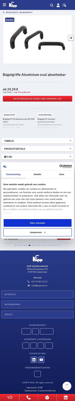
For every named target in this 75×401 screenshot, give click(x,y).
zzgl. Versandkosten (22, 92)
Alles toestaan (37, 223)
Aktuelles (10, 294)
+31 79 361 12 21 (38, 281)
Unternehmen (12, 304)
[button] (71, 38)
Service (8, 314)
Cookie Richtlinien (47, 391)
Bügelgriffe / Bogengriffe (19, 12)
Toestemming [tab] (13, 174)
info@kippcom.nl (37, 285)
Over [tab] (61, 174)
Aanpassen (37, 232)
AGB (40, 388)
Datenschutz (31, 391)
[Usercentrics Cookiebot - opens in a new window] (59, 166)
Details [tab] (37, 174)
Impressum (32, 388)
